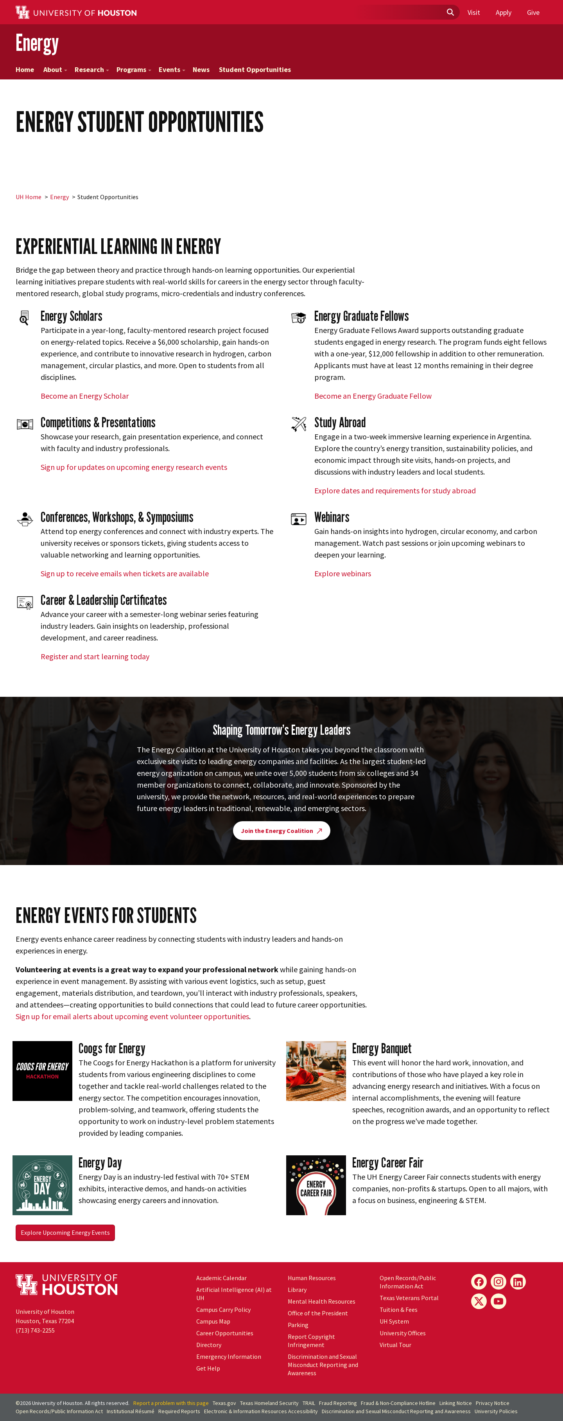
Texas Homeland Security (269, 1403)
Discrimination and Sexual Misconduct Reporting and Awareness (323, 1365)
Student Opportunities (255, 69)
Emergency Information (228, 1356)
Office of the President (318, 1313)
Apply (503, 12)
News (201, 69)
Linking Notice (455, 1403)
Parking (298, 1325)
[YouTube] (498, 1301)
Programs (134, 69)
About (55, 69)
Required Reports (179, 1411)
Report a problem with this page (171, 1403)
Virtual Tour (395, 1345)
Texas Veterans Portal (409, 1298)
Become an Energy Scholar (85, 396)
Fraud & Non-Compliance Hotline (398, 1403)
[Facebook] (479, 1282)
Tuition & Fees (399, 1309)
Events (172, 69)
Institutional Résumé (130, 1411)
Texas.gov (224, 1403)
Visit (474, 12)
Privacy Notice (492, 1403)
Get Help (208, 1368)
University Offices (403, 1333)
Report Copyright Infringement (311, 1341)
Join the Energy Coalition (282, 830)
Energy (37, 42)
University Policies (496, 1411)
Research (92, 69)
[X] (479, 1301)
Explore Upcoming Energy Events (65, 1232)
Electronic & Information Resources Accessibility (261, 1411)
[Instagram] (498, 1282)
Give (533, 12)
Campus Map (213, 1321)
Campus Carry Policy (223, 1309)
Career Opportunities (224, 1333)
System (394, 1321)
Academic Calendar (221, 1278)
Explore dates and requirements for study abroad (395, 490)
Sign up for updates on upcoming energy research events (134, 467)
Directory (208, 1345)
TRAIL (309, 1403)
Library (297, 1289)
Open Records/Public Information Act (408, 1282)
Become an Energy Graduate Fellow (373, 396)
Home (25, 69)
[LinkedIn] (518, 1282)
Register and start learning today (95, 656)
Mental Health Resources (321, 1301)
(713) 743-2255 (35, 1330)
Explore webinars (342, 573)
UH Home (28, 197)
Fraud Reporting (338, 1403)
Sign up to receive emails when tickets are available (125, 573)
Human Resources (312, 1278)
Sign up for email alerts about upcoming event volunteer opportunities (132, 1016)
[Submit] (450, 12)
